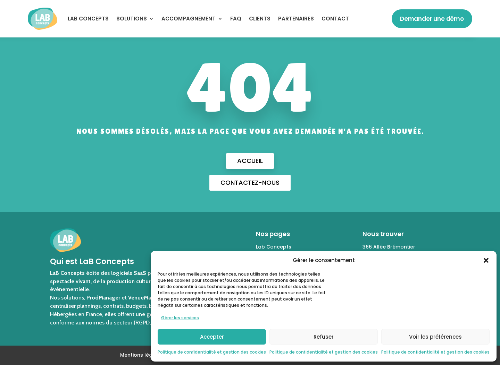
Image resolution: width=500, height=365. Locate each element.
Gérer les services (180, 318)
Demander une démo (432, 19)
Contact (335, 18)
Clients (259, 18)
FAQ (235, 18)
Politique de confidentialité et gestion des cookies (212, 352)
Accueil (250, 160)
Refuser (324, 336)
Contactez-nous (250, 182)
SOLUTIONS (131, 18)
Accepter (212, 336)
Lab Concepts (273, 246)
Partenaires (296, 18)
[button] (486, 260)
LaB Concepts (88, 18)
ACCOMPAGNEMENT (188, 18)
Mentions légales (141, 354)
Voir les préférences (435, 336)
